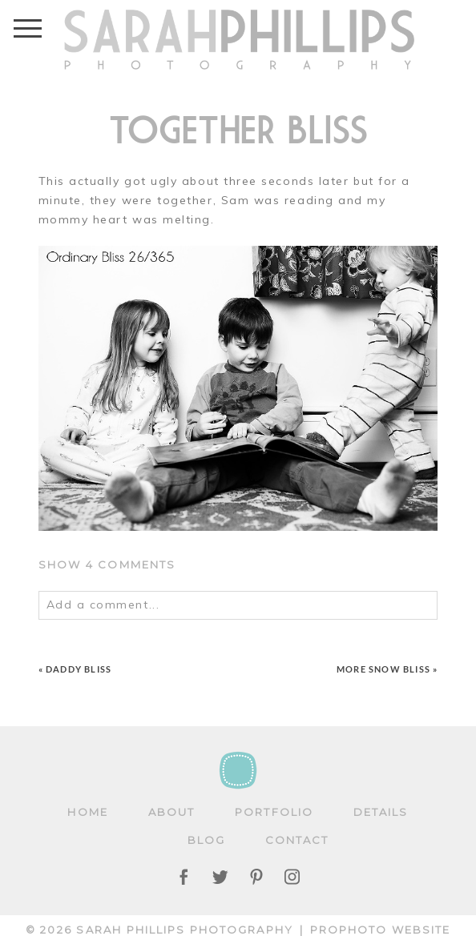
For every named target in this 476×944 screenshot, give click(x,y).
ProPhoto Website (380, 929)
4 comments (107, 564)
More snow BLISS (383, 669)
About (171, 811)
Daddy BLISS (78, 669)
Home (87, 811)
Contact (297, 840)
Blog (206, 840)
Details (381, 811)
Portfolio (274, 811)
